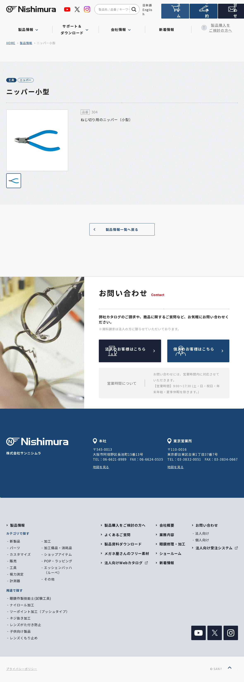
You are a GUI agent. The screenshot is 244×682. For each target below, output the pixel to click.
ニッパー (39, 80)
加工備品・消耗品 (58, 548)
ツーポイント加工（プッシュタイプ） (39, 612)
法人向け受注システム (175, 12)
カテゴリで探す (17, 534)
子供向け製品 (20, 631)
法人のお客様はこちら (139, 351)
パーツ (15, 548)
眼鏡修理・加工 (172, 544)
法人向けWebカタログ (126, 563)
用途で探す (14, 591)
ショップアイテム (58, 554)
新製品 (15, 541)
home (10, 43)
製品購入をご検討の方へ (214, 27)
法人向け (202, 533)
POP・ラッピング (58, 561)
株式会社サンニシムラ (37, 447)
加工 (47, 541)
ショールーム (170, 554)
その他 (49, 579)
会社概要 (166, 525)
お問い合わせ (230, 13)
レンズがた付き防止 (25, 625)
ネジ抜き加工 (20, 618)
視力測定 (17, 574)
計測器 (15, 581)
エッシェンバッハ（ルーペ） (58, 571)
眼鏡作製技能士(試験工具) (30, 598)
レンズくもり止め (24, 638)
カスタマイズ (20, 554)
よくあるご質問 (117, 535)
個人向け (202, 540)
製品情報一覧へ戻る (114, 229)
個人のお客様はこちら (208, 351)
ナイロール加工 (22, 605)
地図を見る (101, 467)
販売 (13, 561)
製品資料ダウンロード (123, 544)
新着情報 (168, 27)
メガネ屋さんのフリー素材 (126, 554)
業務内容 (166, 535)
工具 (16, 80)
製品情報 (26, 43)
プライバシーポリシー (21, 670)
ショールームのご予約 (203, 12)
